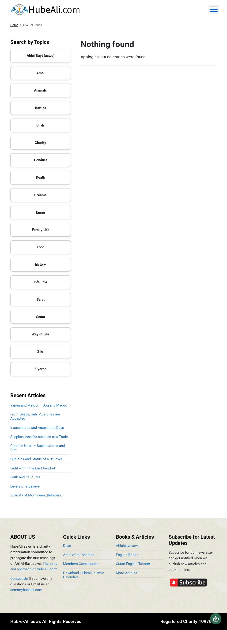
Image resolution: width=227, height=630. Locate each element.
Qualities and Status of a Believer (36, 459)
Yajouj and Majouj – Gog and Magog (38, 405)
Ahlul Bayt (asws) (40, 56)
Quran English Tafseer (133, 564)
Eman (40, 212)
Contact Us (19, 578)
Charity (40, 143)
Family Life (40, 230)
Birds (40, 125)
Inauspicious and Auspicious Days (38, 428)
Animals (40, 90)
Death (40, 177)
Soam (40, 317)
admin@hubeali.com (26, 590)
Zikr (40, 352)
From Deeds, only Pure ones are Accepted (35, 416)
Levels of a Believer (25, 486)
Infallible (40, 282)
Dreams (40, 195)
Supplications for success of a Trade (39, 437)
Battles (40, 108)
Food (40, 247)
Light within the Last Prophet (32, 468)
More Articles (126, 573)
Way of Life (40, 334)
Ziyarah (40, 369)
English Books (127, 555)
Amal (40, 73)
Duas (67, 546)
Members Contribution (80, 564)
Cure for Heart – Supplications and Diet (37, 448)
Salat (41, 299)
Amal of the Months (78, 555)
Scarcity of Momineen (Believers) (36, 495)
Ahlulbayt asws (128, 546)
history (40, 264)
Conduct (40, 160)
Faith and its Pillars (25, 477)
